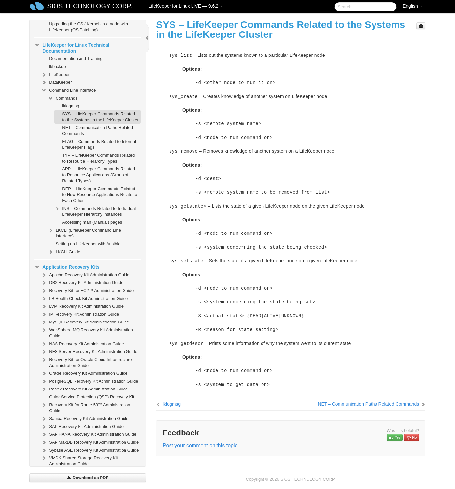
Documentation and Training (75, 58)
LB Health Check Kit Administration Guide (84, 298)
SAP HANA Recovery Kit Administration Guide (88, 434)
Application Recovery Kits (67, 267)
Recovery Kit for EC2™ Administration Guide (87, 291)
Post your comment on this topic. (201, 445)
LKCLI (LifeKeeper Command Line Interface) (84, 232)
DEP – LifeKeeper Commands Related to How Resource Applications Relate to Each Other (99, 194)
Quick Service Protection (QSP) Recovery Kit (91, 396)
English (412, 6)
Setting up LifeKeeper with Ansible (88, 243)
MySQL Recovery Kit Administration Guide (85, 322)
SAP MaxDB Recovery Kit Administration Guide (90, 442)
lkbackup (57, 66)
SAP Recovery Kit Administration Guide (82, 427)
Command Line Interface (68, 90)
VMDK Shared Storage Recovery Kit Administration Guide (79, 460)
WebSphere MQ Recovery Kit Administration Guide (87, 332)
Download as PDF (87, 477)
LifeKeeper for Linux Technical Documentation (71, 47)
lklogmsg (70, 105)
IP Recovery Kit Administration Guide (80, 314)
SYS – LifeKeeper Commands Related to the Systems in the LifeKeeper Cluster (100, 116)
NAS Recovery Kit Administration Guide (82, 344)
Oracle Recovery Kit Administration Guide (84, 373)
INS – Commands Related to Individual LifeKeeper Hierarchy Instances (95, 211)
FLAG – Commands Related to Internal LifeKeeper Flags (99, 144)
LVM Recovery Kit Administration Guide (82, 306)
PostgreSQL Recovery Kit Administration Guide (89, 381)
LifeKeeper (55, 74)
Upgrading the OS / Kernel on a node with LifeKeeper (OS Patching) (88, 26)
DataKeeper (56, 82)
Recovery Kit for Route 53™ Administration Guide (85, 407)
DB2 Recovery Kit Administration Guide (82, 283)
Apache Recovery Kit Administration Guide (85, 275)
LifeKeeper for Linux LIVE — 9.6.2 (185, 6)
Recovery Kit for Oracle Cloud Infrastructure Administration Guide (86, 362)
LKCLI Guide (64, 252)
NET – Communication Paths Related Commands (97, 130)
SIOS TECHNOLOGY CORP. (89, 6)
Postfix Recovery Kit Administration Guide (84, 389)
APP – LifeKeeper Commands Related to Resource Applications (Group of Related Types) (98, 175)
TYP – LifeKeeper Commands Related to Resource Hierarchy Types (98, 158)
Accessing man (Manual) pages (92, 222)
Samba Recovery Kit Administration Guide (84, 419)
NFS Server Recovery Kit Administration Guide (89, 352)
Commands (62, 98)
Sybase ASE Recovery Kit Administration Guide (90, 450)
